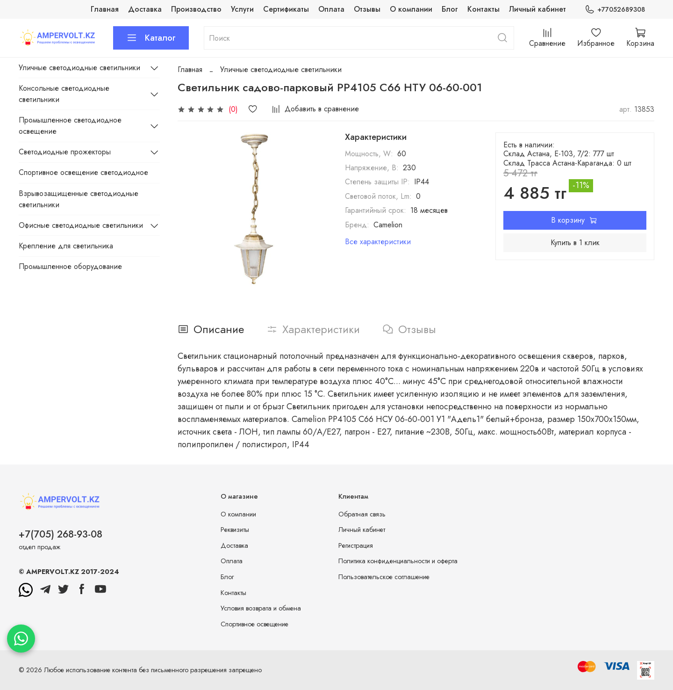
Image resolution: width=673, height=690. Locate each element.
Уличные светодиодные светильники (281, 69)
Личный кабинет (537, 9)
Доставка (145, 9)
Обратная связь (362, 514)
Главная (105, 9)
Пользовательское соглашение (384, 576)
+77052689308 (615, 10)
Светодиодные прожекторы (65, 151)
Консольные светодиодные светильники (64, 94)
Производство (196, 9)
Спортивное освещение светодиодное (83, 172)
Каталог (151, 38)
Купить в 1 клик (575, 242)
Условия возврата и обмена (261, 608)
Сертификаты (286, 9)
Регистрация (355, 545)
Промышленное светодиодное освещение (70, 126)
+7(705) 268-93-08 (60, 534)
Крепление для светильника (66, 245)
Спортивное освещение (254, 624)
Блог (450, 9)
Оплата (331, 9)
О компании (411, 9)
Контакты (483, 9)
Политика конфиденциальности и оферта (398, 561)
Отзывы (367, 9)
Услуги (242, 9)
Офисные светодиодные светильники (81, 225)
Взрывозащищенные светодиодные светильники (78, 199)
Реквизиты (235, 529)
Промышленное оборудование (70, 266)
